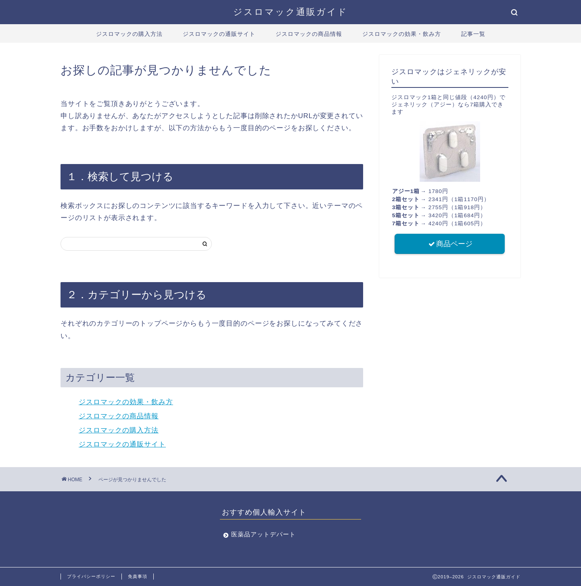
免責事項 (137, 576)
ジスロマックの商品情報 (309, 33)
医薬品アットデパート (263, 534)
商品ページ (450, 244)
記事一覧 (473, 33)
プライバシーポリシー (91, 576)
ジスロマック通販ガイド (290, 11)
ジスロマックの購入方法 (129, 33)
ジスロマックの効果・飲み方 (401, 33)
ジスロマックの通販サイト (219, 33)
